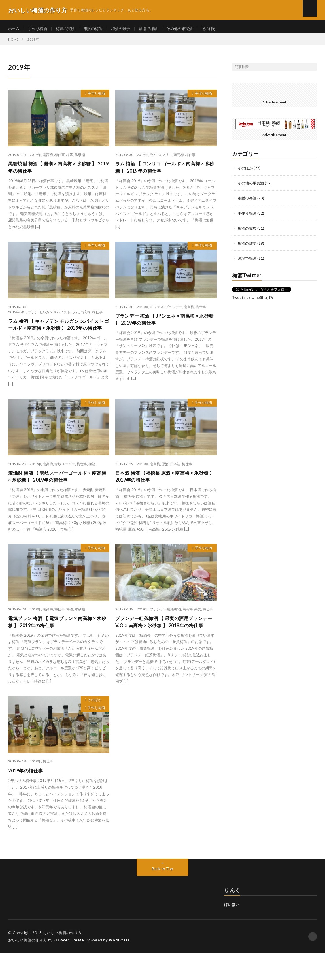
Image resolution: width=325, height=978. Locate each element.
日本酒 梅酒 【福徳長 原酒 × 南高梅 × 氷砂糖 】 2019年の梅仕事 (164, 492)
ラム (153, 159)
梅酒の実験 (68, 28)
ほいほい (231, 929)
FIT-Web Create (69, 965)
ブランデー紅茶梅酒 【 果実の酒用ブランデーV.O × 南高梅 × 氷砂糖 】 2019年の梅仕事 (164, 642)
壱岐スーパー (64, 478)
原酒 (165, 478)
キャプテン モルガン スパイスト (46, 317)
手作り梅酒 (39, 28)
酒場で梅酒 (156, 28)
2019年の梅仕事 (27, 795)
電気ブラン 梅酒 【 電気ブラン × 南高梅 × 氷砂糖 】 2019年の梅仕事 (56, 638)
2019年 (35, 159)
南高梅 (48, 159)
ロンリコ (165, 159)
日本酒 (175, 478)
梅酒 (69, 159)
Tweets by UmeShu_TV (252, 301)
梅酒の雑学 (126, 28)
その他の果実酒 (189, 28)
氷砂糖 (80, 159)
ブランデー (173, 312)
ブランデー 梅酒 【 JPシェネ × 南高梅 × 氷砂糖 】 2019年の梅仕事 (164, 326)
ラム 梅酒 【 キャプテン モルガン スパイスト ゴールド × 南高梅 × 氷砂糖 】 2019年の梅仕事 (58, 335)
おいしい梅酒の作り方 (62, 958)
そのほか (220, 28)
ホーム (14, 28)
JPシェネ (157, 312)
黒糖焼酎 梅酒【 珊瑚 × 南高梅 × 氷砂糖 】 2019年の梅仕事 (57, 172)
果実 (197, 625)
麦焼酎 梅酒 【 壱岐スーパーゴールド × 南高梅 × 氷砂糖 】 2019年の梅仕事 (57, 492)
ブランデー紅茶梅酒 (165, 625)
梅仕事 (59, 159)
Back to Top (162, 893)
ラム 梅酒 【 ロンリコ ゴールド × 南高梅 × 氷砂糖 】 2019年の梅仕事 (164, 172)
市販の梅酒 (97, 28)
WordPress (121, 965)
